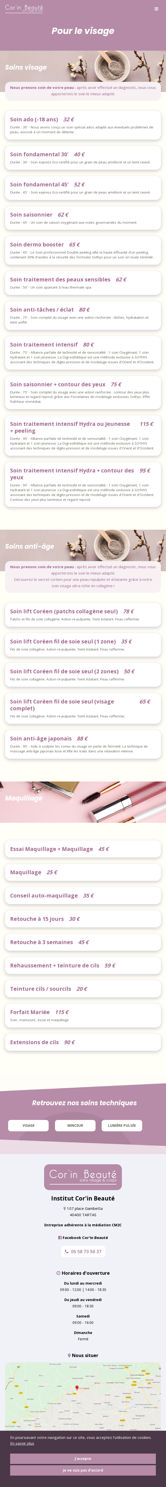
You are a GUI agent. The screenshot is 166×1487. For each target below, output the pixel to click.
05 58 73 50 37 (83, 1251)
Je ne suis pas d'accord (83, 1470)
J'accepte (83, 1458)
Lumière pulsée (122, 1125)
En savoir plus (22, 1443)
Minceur (75, 1125)
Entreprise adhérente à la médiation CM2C (83, 1225)
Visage (28, 1125)
